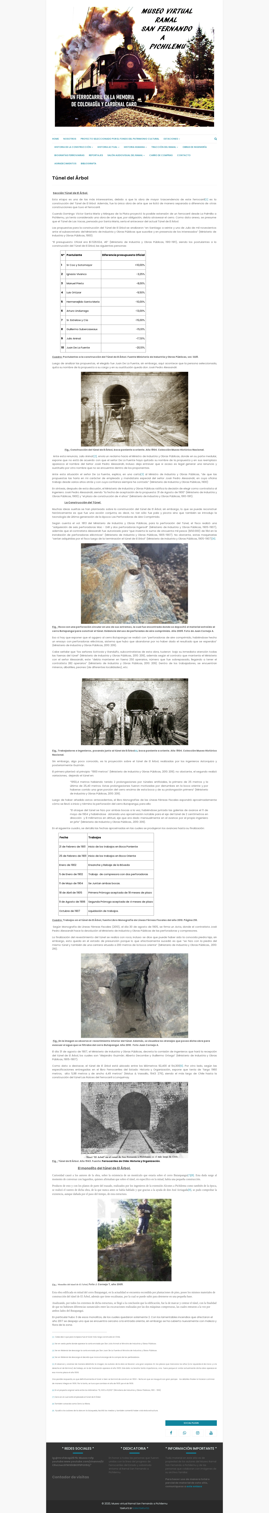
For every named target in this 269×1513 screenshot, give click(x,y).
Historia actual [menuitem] (107, 147)
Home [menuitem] (55, 138)
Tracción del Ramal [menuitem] (163, 147)
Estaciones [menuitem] (171, 138)
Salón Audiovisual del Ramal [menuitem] (125, 155)
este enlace (194, 1486)
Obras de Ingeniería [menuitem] (195, 147)
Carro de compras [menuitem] (161, 155)
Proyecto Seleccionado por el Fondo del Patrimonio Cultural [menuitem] (120, 138)
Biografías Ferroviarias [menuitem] (69, 155)
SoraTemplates (141, 1508)
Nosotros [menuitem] (69, 138)
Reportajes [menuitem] (96, 155)
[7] (189, 1175)
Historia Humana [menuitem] (134, 147)
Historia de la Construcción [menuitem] (72, 147)
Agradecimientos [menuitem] (65, 163)
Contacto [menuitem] (184, 155)
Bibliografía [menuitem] (88, 163)
